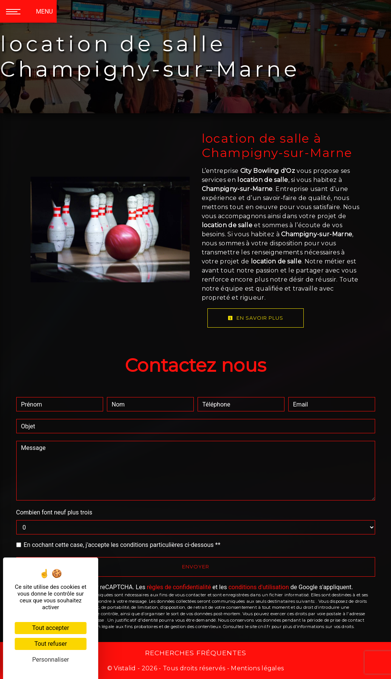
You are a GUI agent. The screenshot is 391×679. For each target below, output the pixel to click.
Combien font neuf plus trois (54, 512)
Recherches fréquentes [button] (195, 653)
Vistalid (125, 668)
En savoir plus (255, 318)
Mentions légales (256, 668)
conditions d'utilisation (259, 587)
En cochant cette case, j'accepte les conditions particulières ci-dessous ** (122, 544)
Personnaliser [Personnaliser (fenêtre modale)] (50, 659)
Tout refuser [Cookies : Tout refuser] (50, 643)
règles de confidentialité (179, 587)
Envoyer (195, 567)
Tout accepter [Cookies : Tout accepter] (50, 627)
